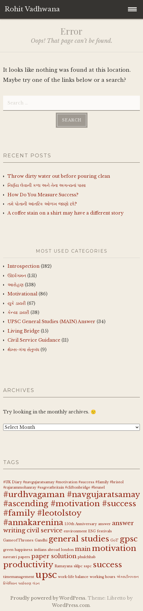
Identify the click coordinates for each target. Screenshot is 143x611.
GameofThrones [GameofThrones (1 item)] (18, 540)
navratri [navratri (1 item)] (10, 557)
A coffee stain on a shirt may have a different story (66, 213)
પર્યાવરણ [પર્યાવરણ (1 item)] (24, 583)
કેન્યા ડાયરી (18, 312)
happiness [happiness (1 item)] (24, 550)
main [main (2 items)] (83, 548)
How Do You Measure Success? (43, 195)
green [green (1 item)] (8, 550)
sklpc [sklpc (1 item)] (78, 566)
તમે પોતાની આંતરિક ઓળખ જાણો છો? (42, 204)
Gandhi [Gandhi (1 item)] (41, 540)
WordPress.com (71, 605)
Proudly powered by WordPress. (48, 598)
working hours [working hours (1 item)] (102, 577)
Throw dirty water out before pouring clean (59, 176)
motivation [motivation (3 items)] (114, 548)
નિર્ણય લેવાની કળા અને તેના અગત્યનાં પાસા (47, 185)
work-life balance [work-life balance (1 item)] (73, 577)
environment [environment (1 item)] (75, 531)
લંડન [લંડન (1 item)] (36, 583)
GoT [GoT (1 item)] (114, 540)
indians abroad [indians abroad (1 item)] (47, 550)
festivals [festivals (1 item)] (104, 531)
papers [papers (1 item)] (24, 557)
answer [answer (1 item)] (104, 524)
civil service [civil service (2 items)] (44, 530)
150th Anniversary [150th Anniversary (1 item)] (81, 524)
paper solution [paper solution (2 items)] (54, 556)
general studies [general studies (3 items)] (79, 539)
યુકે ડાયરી (17, 303)
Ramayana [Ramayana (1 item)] (63, 566)
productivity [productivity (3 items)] (28, 564)
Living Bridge (24, 331)
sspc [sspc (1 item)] (88, 566)
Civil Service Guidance (34, 340)
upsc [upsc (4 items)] (46, 574)
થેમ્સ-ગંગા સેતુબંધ (23, 349)
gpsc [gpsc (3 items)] (129, 539)
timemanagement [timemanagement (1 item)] (18, 577)
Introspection (24, 266)
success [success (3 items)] (107, 564)
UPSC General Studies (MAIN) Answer (51, 321)
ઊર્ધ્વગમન (17, 275)
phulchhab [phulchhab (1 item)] (87, 557)
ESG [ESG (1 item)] (92, 531)
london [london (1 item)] (67, 550)
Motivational (22, 294)
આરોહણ (16, 285)
